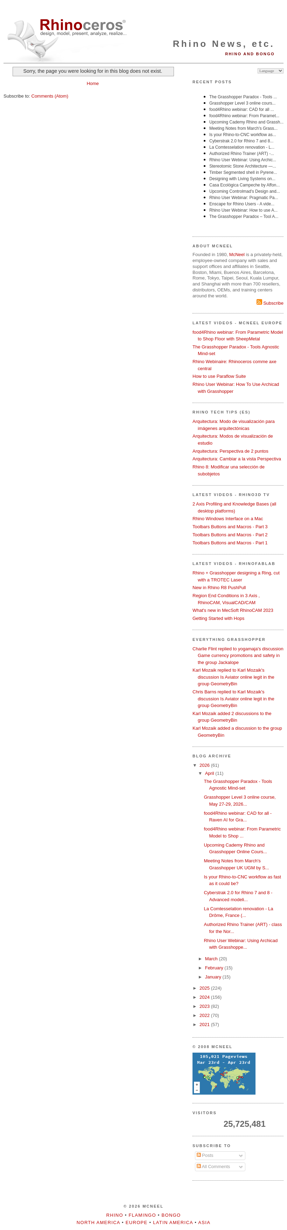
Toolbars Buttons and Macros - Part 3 (230, 526)
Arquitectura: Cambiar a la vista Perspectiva (236, 458)
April (210, 773)
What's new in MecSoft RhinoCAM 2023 (232, 610)
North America (98, 1222)
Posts (205, 1155)
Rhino (114, 1215)
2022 (205, 1015)
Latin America (173, 1222)
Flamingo (142, 1215)
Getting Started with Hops (218, 618)
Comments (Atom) (49, 96)
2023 (205, 1006)
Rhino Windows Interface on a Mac (227, 518)
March (212, 958)
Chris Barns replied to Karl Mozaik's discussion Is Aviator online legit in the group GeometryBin (233, 698)
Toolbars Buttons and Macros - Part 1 (230, 542)
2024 (205, 997)
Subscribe (270, 303)
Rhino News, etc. (224, 43)
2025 (205, 988)
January (214, 977)
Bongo (171, 1215)
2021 (205, 1024)
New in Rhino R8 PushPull (219, 587)
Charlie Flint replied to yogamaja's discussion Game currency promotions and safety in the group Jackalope (238, 655)
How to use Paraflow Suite (219, 376)
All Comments (213, 1166)
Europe (137, 1222)
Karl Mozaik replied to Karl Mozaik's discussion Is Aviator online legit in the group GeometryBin (233, 676)
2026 (205, 765)
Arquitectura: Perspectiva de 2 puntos (230, 451)
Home (93, 83)
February (215, 967)
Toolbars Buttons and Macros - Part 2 (230, 534)
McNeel (237, 254)
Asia (204, 1222)
